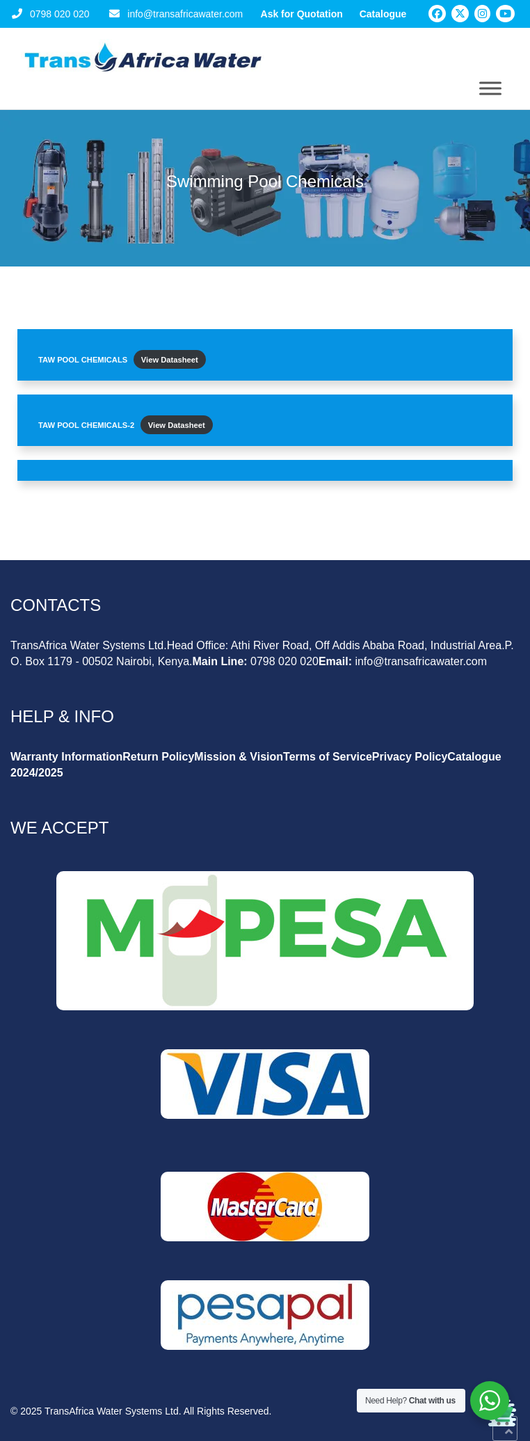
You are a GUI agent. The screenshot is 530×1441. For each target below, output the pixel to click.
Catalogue (383, 13)
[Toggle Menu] (490, 88)
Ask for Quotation (302, 13)
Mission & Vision (238, 757)
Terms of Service (327, 757)
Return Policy (158, 757)
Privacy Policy (410, 757)
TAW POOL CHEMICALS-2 (86, 425)
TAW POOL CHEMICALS (82, 360)
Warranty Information (66, 757)
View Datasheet (169, 360)
